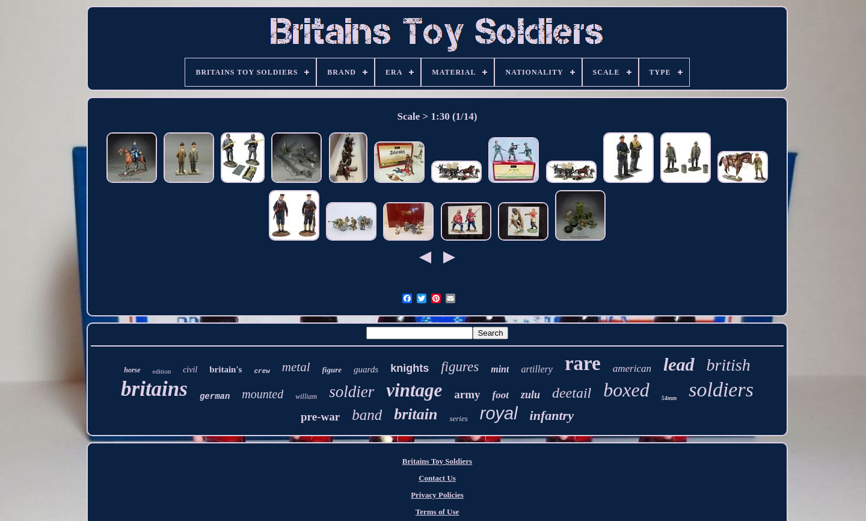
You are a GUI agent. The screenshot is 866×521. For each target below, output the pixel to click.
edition (162, 371)
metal (296, 367)
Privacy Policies (437, 494)
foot (501, 395)
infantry (552, 415)
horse (132, 370)
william (306, 396)
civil (190, 369)
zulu (530, 395)
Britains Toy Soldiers (437, 461)
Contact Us (437, 477)
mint (500, 369)
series (458, 418)
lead (679, 364)
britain (415, 414)
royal (499, 413)
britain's (225, 369)
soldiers (721, 389)
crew (261, 371)
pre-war (320, 416)
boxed (626, 390)
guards (366, 369)
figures (460, 366)
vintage (414, 390)
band (367, 415)
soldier (351, 392)
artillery (536, 369)
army (467, 394)
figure (332, 369)
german (215, 396)
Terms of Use (437, 511)
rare (583, 363)
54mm (669, 398)
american (632, 368)
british (729, 365)
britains (154, 389)
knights (409, 368)
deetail (571, 393)
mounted (262, 394)
